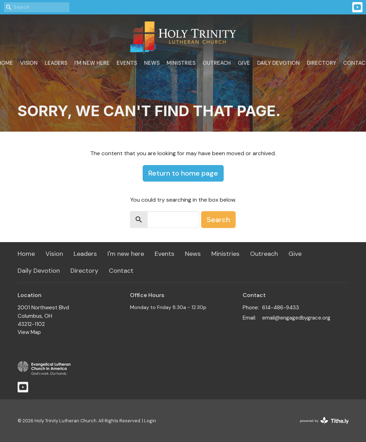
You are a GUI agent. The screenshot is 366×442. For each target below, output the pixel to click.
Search (218, 219)
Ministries (181, 63)
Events (127, 63)
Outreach (217, 63)
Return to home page (183, 173)
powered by (324, 420)
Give (244, 63)
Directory (321, 63)
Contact (121, 270)
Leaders (56, 63)
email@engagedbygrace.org (296, 317)
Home (26, 254)
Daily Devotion (278, 63)
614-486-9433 (280, 307)
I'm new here (92, 63)
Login (150, 421)
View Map (29, 332)
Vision (29, 63)
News (152, 63)
